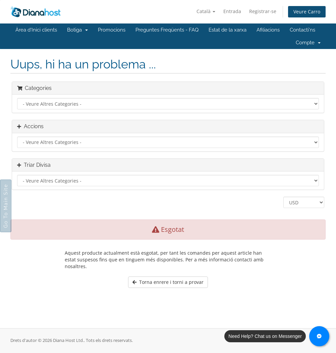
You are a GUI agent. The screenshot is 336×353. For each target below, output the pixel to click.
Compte (308, 43)
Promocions (111, 30)
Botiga (77, 30)
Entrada (232, 11)
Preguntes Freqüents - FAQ (167, 30)
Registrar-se (262, 11)
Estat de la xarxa (227, 30)
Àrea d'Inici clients (36, 30)
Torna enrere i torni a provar (168, 282)
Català (206, 11)
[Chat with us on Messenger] (319, 336)
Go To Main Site (5, 206)
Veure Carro (306, 11)
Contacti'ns (302, 30)
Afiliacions (268, 30)
